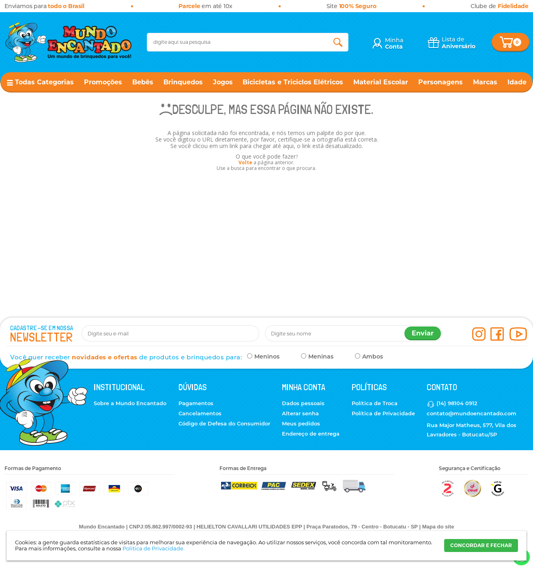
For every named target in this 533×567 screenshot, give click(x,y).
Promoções (103, 82)
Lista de (458, 43)
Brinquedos (183, 82)
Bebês (142, 82)
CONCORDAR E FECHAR (481, 545)
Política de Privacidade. (154, 548)
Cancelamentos (199, 413)
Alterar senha (300, 413)
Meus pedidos (301, 423)
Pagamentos (195, 403)
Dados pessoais (303, 403)
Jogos (223, 82)
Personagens (440, 82)
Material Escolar (380, 82)
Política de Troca (375, 403)
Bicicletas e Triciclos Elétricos (293, 82)
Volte (245, 162)
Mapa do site (438, 527)
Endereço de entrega (311, 433)
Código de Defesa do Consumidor (224, 423)
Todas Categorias (44, 82)
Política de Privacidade (383, 413)
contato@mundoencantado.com (471, 413)
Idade (517, 82)
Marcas (485, 82)
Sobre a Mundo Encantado (130, 403)
